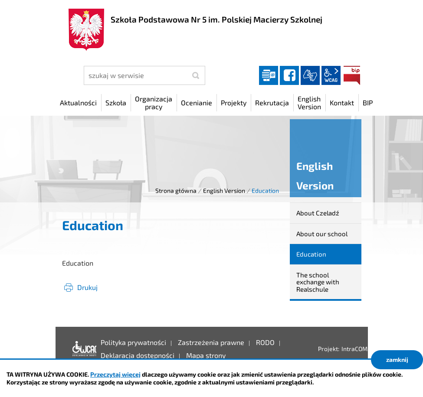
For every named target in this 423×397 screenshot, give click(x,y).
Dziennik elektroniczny (268, 75)
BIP (351, 75)
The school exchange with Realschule (317, 282)
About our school (322, 234)
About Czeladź (317, 213)
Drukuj (87, 287)
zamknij (397, 359)
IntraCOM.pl (357, 348)
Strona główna (176, 190)
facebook (289, 75)
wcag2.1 (331, 75)
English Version (224, 190)
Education (311, 254)
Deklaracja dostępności (82, 348)
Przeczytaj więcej (115, 374)
